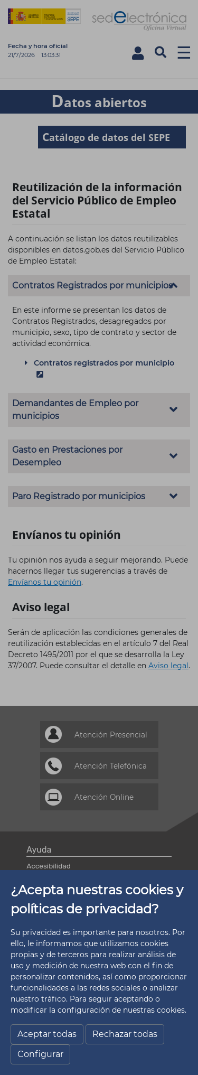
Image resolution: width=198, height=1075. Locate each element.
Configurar (40, 1054)
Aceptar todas (47, 1034)
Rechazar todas (124, 1034)
